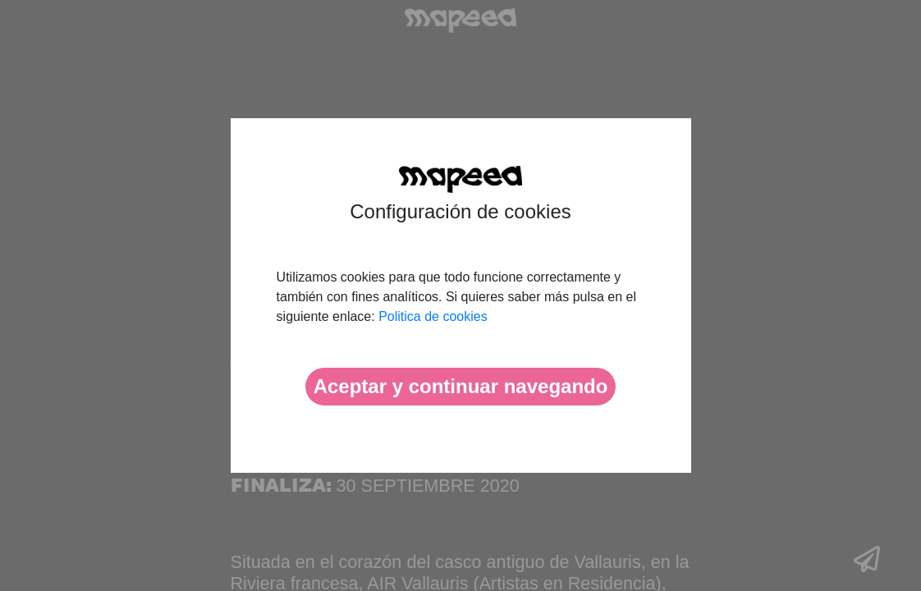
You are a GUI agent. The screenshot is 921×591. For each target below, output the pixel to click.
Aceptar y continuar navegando (461, 386)
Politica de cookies (433, 316)
